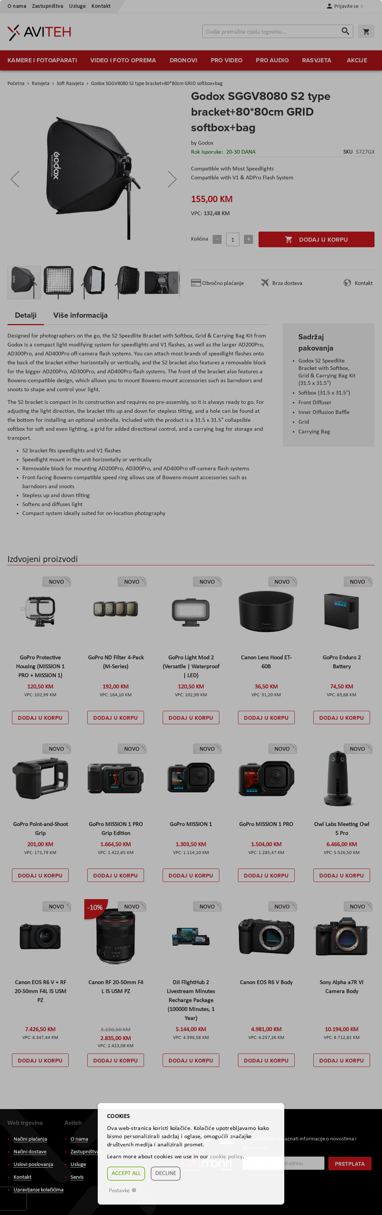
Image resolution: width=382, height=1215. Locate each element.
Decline (165, 1174)
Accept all (126, 1174)
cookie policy (226, 1157)
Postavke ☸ (123, 1191)
